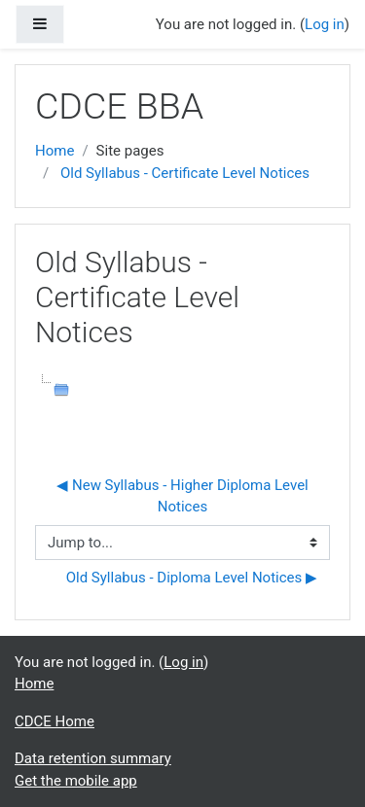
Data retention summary (93, 758)
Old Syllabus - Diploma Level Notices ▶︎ (191, 577)
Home (54, 150)
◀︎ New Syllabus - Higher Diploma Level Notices (183, 496)
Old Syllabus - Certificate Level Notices (185, 173)
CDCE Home (54, 721)
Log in (325, 24)
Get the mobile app (76, 780)
